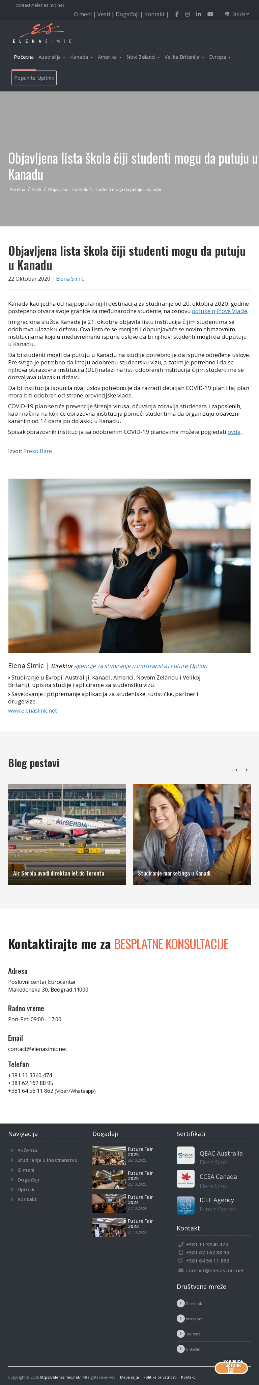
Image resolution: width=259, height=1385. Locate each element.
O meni (26, 1169)
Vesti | (106, 14)
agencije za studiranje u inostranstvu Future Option (140, 666)
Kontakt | (156, 14)
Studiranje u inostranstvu (48, 1160)
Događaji (28, 1179)
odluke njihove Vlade (219, 311)
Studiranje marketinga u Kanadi (174, 873)
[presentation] (236, 770)
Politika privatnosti (160, 1377)
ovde (234, 432)
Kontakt (27, 1199)
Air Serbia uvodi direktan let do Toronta (58, 873)
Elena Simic (70, 278)
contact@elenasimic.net (39, 5)
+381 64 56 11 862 (52, 1091)
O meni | (85, 14)
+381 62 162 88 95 (30, 1083)
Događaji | (130, 14)
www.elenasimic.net (32, 710)
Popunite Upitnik (34, 77)
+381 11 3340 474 (30, 1075)
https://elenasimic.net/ (60, 1377)
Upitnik (26, 1189)
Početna (24, 56)
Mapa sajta (129, 1377)
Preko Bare (37, 451)
